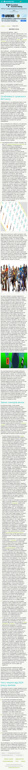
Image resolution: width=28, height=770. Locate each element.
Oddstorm (12, 623)
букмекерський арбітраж (7, 755)
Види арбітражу (20, 759)
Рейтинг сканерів (8, 759)
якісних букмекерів (10, 547)
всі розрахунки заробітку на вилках (14, 532)
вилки (18, 39)
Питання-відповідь (8, 761)
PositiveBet (13, 540)
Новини (23, 761)
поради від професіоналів (14, 753)
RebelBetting (5, 623)
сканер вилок (19, 755)
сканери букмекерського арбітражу (16, 144)
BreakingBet (15, 503)
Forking (22, 436)
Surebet (25, 622)
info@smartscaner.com (14, 767)
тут (9, 88)
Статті (8, 26)
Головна (3, 26)
